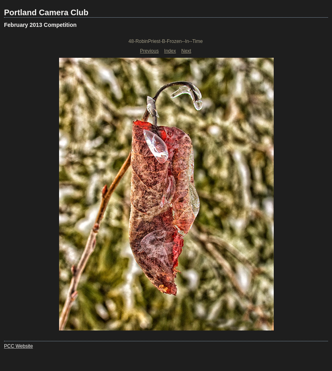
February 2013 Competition (40, 25)
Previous (149, 51)
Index (170, 51)
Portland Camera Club (46, 12)
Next (186, 51)
